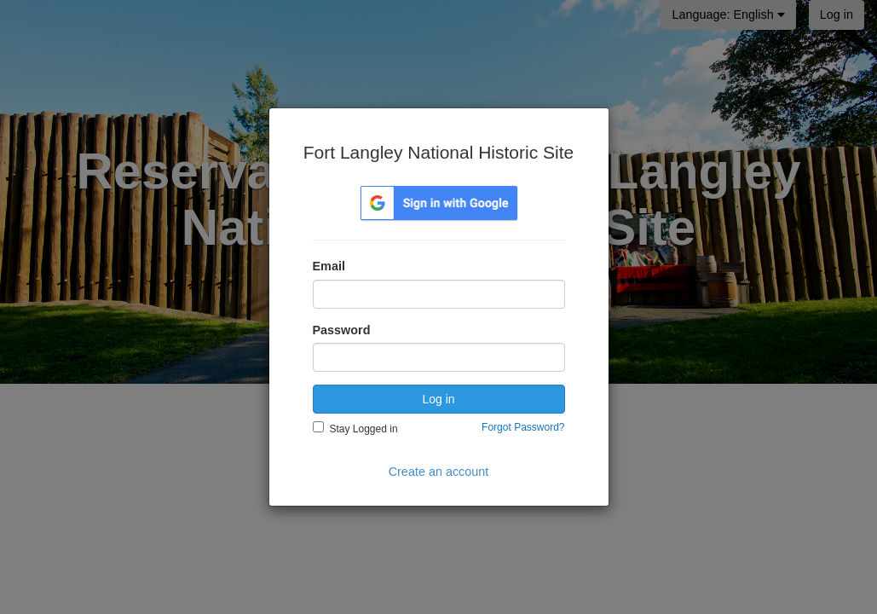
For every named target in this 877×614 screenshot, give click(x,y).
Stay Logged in (364, 429)
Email (329, 266)
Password (342, 330)
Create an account (439, 471)
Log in (438, 399)
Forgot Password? (523, 427)
